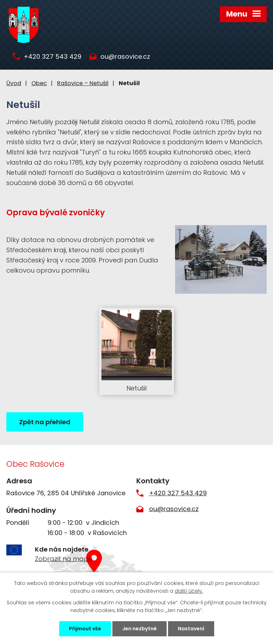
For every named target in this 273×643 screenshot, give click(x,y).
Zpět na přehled (44, 422)
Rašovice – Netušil (82, 83)
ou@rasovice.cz (125, 57)
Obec (39, 83)
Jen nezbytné (139, 628)
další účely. (189, 590)
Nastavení (191, 628)
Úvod (13, 83)
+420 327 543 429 (52, 57)
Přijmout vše (85, 628)
